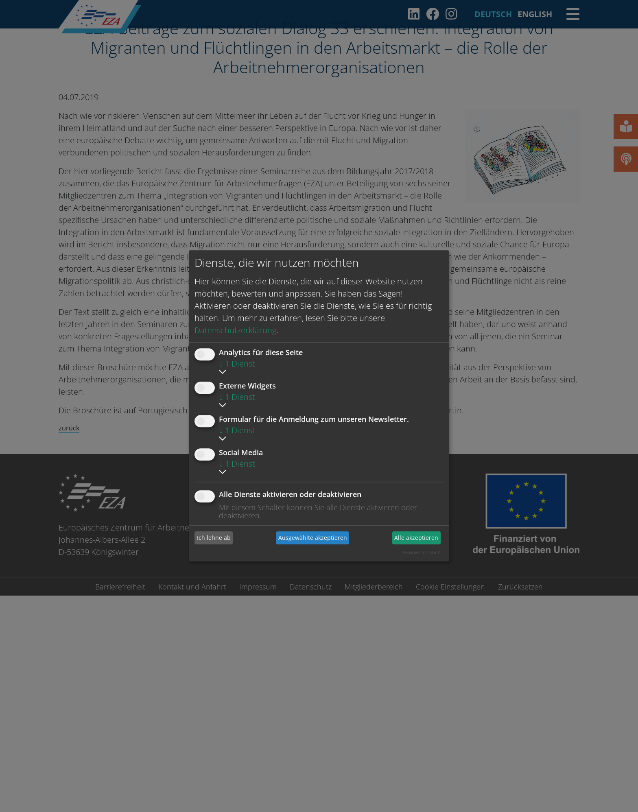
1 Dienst (237, 363)
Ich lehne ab (214, 537)
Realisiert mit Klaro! (421, 552)
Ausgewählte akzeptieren (312, 537)
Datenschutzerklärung (235, 330)
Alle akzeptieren (416, 537)
